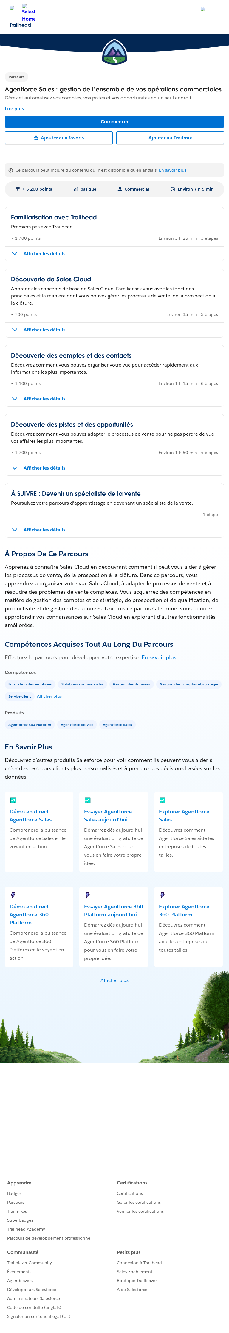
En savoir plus (172, 170)
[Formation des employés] (31, 684)
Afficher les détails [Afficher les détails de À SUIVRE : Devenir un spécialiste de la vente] (44, 530)
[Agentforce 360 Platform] (30, 724)
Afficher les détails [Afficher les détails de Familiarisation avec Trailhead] (44, 253)
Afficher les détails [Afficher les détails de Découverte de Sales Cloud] (44, 330)
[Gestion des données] (132, 684)
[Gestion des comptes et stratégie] (189, 684)
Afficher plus (49, 696)
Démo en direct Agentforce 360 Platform (29, 914)
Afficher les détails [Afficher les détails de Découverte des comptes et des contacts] (44, 399)
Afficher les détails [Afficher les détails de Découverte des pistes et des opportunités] (44, 468)
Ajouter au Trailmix (170, 138)
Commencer (115, 122)
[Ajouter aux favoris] (59, 137)
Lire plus (14, 108)
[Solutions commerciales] (83, 684)
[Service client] (20, 696)
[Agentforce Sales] (118, 724)
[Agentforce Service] (77, 724)
